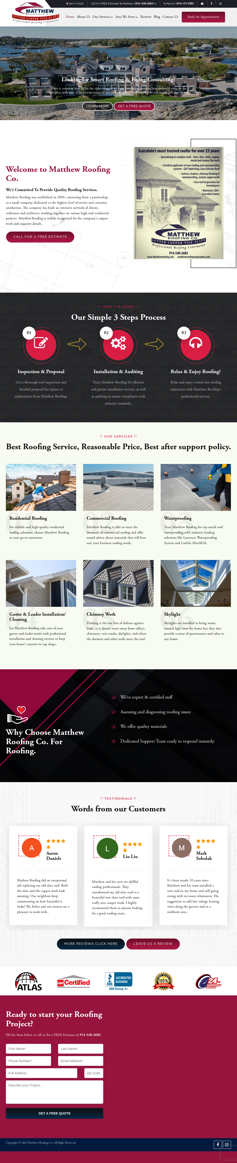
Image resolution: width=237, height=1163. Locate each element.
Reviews (146, 17)
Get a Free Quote (134, 106)
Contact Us (170, 17)
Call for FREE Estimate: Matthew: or (123, 4)
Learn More (97, 106)
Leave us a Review (153, 944)
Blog (157, 17)
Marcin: (179, 4)
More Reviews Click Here (91, 944)
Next (230, 78)
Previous (7, 78)
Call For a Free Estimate (40, 237)
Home (70, 17)
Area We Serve (125, 17)
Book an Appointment (203, 17)
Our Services (101, 17)
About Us (83, 17)
